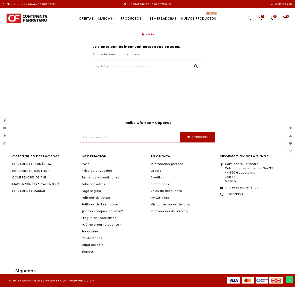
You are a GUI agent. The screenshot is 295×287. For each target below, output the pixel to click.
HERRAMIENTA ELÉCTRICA (31, 171)
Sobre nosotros (93, 184)
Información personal (168, 164)
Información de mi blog (169, 211)
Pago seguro (91, 191)
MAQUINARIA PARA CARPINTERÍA (36, 184)
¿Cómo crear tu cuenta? (101, 225)
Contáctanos (92, 238)
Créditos (157, 177)
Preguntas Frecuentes (99, 218)
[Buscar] (141, 66)
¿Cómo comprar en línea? (102, 211)
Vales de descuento (166, 191)
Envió (86, 164)
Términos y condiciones (100, 177)
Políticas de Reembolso (100, 204)
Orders (156, 171)
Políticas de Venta (96, 198)
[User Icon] (281, 4)
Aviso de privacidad (97, 171)
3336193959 (234, 194)
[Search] (196, 66)
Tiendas (88, 252)
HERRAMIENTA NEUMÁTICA (31, 164)
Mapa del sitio (92, 245)
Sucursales (90, 231)
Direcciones (160, 184)
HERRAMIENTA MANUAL (28, 191)
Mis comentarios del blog (170, 204)
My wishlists (160, 198)
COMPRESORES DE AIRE (29, 177)
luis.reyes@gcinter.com (243, 187)
